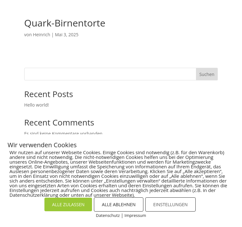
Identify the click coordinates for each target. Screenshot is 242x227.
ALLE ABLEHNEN (118, 204)
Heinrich (41, 35)
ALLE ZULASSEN (68, 204)
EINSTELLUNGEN (170, 204)
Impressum (135, 215)
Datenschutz (108, 215)
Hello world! (36, 105)
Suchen (206, 74)
